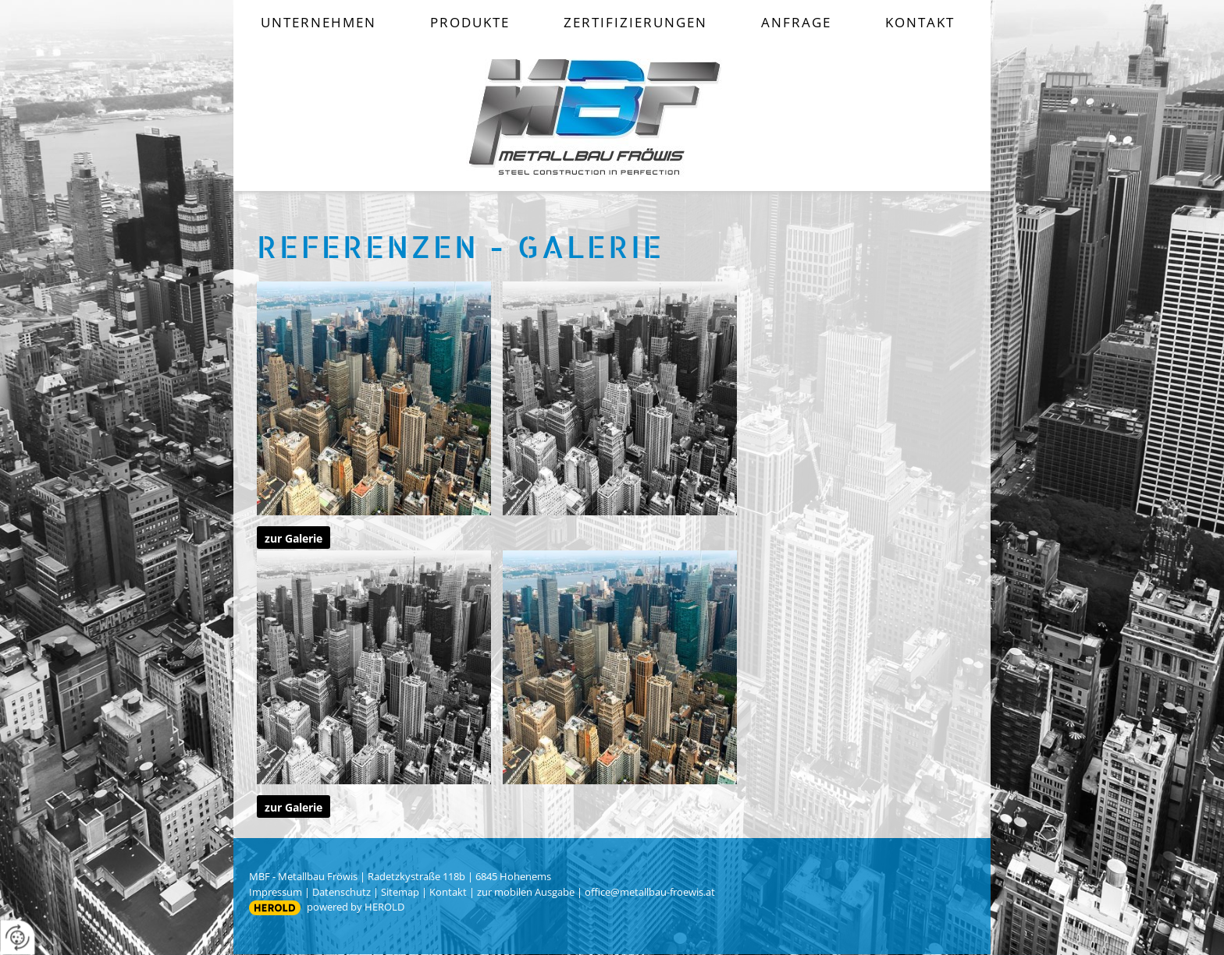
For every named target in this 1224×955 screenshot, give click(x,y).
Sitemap (400, 892)
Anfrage (796, 22)
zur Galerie (293, 538)
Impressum (275, 892)
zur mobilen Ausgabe (526, 892)
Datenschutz (341, 892)
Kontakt (920, 22)
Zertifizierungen (635, 22)
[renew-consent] (17, 937)
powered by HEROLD (355, 907)
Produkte (470, 22)
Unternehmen (318, 22)
